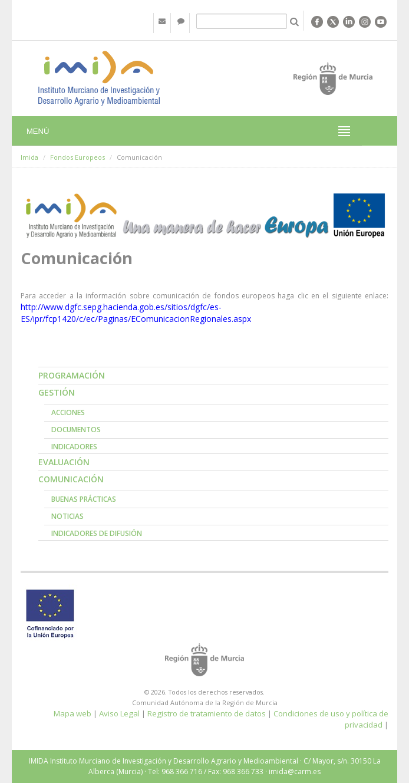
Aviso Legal (119, 713)
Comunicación (71, 479)
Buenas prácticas (83, 499)
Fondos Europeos (77, 157)
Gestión (56, 392)
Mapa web (72, 713)
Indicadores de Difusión (96, 533)
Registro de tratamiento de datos (206, 713)
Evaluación (64, 462)
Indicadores (74, 447)
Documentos (76, 430)
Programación (71, 375)
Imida (29, 157)
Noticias (67, 516)
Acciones (68, 412)
